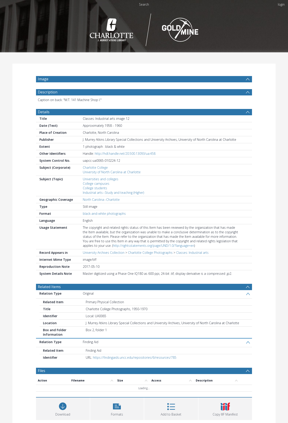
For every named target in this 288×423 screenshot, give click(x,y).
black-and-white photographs (104, 213)
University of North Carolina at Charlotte (112, 172)
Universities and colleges (100, 179)
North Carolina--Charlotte (101, 199)
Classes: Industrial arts (192, 252)
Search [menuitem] (144, 4)
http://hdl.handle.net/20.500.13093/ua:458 (125, 153)
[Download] (63, 408)
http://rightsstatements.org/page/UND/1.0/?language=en (153, 245)
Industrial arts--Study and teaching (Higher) (113, 192)
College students (95, 188)
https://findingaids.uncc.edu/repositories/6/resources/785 (134, 357)
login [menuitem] (281, 4)
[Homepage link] (144, 28)
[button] (117, 408)
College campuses (96, 183)
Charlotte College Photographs (150, 252)
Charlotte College (95, 167)
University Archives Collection (103, 252)
